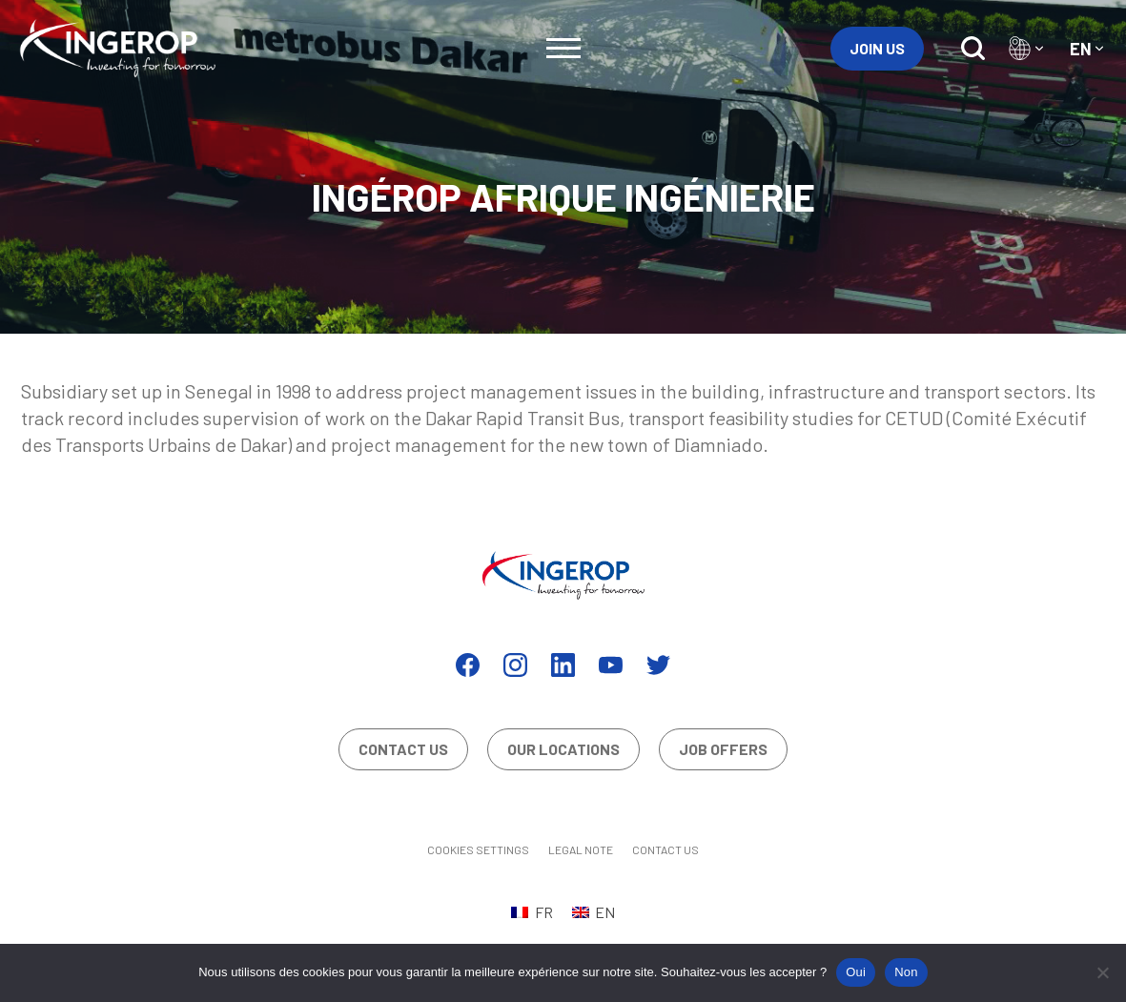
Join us (877, 48)
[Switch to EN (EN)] (593, 912)
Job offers (723, 749)
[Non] (1102, 972)
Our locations (563, 749)
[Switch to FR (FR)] (532, 912)
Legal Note (580, 849)
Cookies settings (478, 849)
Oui (856, 972)
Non (906, 972)
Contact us (403, 749)
